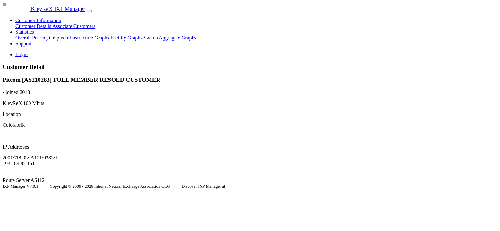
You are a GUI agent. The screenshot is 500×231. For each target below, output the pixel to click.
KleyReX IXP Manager (44, 9)
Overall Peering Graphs (40, 37)
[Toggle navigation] (89, 11)
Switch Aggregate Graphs (169, 37)
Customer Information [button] (38, 20)
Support (23, 43)
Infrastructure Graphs (87, 37)
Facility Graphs (126, 37)
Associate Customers (74, 26)
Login (21, 54)
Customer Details (33, 26)
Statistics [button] (24, 32)
